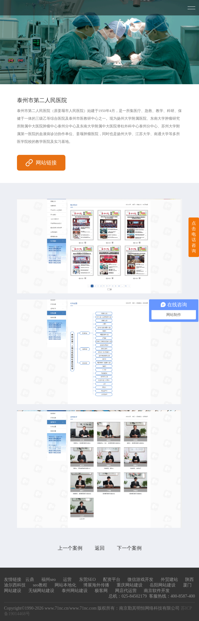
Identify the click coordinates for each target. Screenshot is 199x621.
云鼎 (29, 579)
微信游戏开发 (140, 579)
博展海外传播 (96, 585)
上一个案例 (70, 548)
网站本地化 (65, 585)
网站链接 (41, 162)
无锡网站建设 (41, 590)
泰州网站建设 (75, 590)
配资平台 (111, 579)
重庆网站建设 (130, 585)
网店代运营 (126, 590)
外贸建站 (169, 579)
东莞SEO (87, 579)
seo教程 (40, 585)
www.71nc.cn (56, 608)
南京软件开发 (157, 590)
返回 (100, 548)
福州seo (48, 579)
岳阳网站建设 (163, 585)
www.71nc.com (83, 608)
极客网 (101, 590)
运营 (67, 579)
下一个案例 (129, 548)
